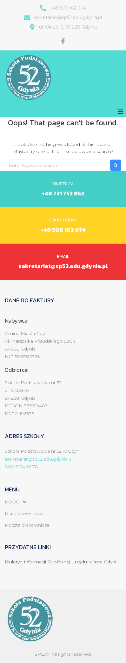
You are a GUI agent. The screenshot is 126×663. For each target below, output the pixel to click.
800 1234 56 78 (21, 466)
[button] (120, 111)
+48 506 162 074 (63, 230)
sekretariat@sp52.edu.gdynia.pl (63, 266)
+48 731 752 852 (63, 193)
